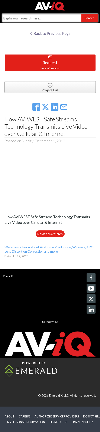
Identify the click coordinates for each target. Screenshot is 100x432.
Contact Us (9, 276)
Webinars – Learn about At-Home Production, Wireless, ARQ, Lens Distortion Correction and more (49, 249)
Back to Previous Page (50, 33)
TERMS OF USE (58, 422)
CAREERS (24, 416)
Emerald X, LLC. (59, 395)
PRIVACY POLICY (82, 422)
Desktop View (50, 321)
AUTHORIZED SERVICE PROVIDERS (57, 416)
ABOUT (9, 416)
